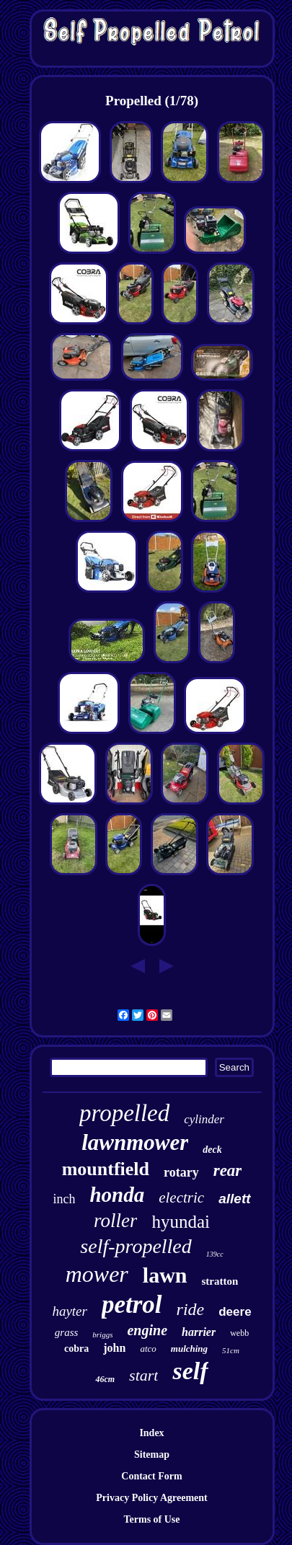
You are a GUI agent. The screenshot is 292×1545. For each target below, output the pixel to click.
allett (234, 1198)
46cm (105, 1379)
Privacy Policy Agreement (151, 1497)
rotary (181, 1172)
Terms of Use (151, 1519)
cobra (76, 1348)
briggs (102, 1334)
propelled (124, 1113)
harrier (199, 1332)
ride (191, 1309)
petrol (132, 1305)
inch (64, 1199)
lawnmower (134, 1142)
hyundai (180, 1221)
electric (181, 1197)
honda (116, 1194)
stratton (219, 1281)
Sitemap (151, 1454)
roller (116, 1220)
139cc (215, 1254)
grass (67, 1332)
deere (234, 1312)
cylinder (204, 1119)
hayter (69, 1311)
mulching (189, 1348)
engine (147, 1330)
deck (212, 1149)
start (143, 1375)
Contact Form (151, 1476)
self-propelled (135, 1246)
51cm (230, 1350)
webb (239, 1333)
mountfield (105, 1169)
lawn (165, 1275)
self (190, 1371)
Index (151, 1432)
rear (227, 1170)
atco (148, 1348)
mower (97, 1274)
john (114, 1348)
